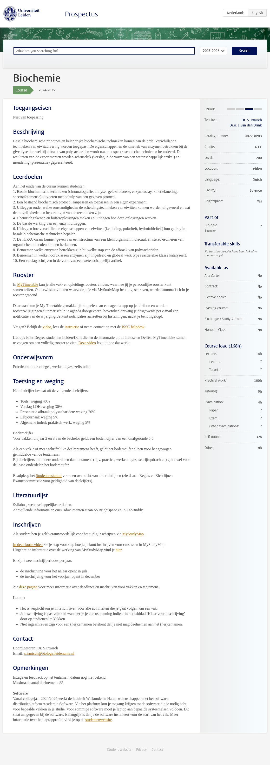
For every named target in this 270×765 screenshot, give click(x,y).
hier (118, 550)
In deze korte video (28, 544)
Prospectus (81, 14)
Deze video (87, 343)
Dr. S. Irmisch (252, 120)
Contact (157, 749)
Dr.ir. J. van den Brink (246, 125)
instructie (72, 327)
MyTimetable (27, 284)
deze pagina (28, 587)
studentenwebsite (98, 720)
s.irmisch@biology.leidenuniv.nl (49, 653)
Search (244, 51)
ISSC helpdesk (133, 327)
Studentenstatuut (49, 475)
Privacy (141, 749)
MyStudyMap (133, 534)
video (47, 327)
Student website (119, 749)
